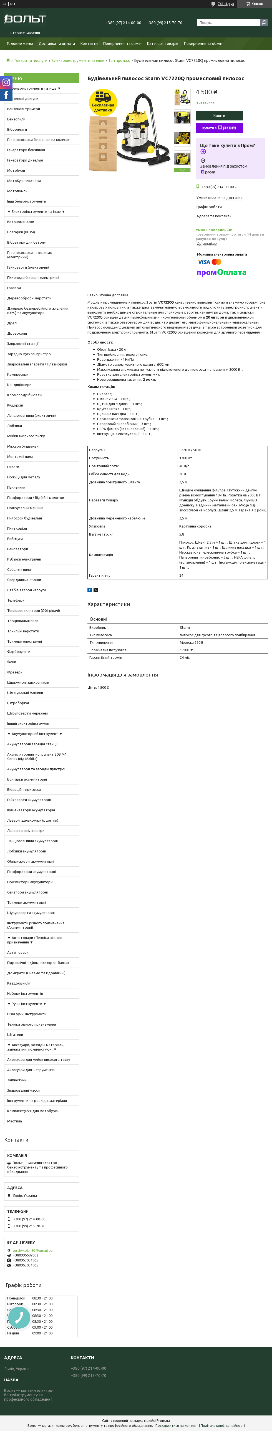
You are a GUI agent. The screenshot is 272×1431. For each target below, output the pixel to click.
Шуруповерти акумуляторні (31, 913)
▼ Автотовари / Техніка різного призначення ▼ (34, 940)
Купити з (219, 127)
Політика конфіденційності (223, 1425)
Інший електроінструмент (29, 723)
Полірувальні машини (25, 508)
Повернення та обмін (122, 43)
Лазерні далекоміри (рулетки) (32, 820)
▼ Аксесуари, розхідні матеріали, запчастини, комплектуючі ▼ (35, 1047)
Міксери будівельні (23, 446)
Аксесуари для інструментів (31, 1070)
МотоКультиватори (24, 181)
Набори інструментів (25, 993)
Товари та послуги (30, 60)
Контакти (89, 43)
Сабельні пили (19, 569)
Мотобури (16, 170)
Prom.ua (163, 1420)
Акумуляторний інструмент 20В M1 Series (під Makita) (37, 756)
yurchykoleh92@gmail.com (34, 1250)
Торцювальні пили (22, 621)
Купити (219, 115)
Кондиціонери (19, 385)
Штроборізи (18, 703)
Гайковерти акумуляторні (29, 800)
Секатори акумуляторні (27, 892)
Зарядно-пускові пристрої (29, 354)
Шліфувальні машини (25, 693)
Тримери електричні (24, 641)
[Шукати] (264, 22)
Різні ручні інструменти (26, 1014)
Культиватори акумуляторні (31, 810)
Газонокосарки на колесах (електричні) (29, 255)
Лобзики (14, 426)
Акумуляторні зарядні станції (32, 744)
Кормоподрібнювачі (24, 395)
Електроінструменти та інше (78, 60)
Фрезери (14, 672)
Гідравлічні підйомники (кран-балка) (38, 963)
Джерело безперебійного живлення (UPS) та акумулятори (37, 310)
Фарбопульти (18, 651)
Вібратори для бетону (26, 242)
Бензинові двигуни (22, 98)
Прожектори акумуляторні (30, 882)
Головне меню (20, 43)
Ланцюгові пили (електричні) (31, 415)
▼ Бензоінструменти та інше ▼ (34, 88)
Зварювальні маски (23, 1090)
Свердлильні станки (24, 580)
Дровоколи (17, 333)
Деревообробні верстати (29, 298)
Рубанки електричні (24, 559)
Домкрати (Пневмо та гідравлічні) (36, 973)
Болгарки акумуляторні (27, 779)
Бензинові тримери (23, 109)
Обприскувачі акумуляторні (30, 861)
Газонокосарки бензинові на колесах (38, 140)
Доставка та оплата (57, 43)
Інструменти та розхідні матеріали (37, 1100)
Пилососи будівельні (24, 518)
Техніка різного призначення (31, 1024)
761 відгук (226, 4)
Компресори (17, 374)
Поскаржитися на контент (176, 1425)
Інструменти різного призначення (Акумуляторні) (35, 925)
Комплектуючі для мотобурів (32, 1111)
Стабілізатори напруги (26, 590)
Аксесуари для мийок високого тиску (38, 1059)
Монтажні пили (20, 456)
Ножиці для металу (23, 477)
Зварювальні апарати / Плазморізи (37, 364)
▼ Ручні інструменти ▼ (27, 1004)
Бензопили (16, 119)
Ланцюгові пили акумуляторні (32, 841)
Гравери (14, 288)
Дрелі (12, 323)
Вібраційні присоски (24, 789)
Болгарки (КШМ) (21, 232)
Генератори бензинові (26, 150)
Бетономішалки (20, 222)
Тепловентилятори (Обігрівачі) (33, 610)
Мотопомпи (17, 191)
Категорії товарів (162, 43)
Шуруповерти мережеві (27, 713)
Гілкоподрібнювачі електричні (33, 277)
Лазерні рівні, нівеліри (25, 830)
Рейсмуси (15, 539)
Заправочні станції (23, 343)
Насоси (13, 467)
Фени (11, 662)
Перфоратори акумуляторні (31, 872)
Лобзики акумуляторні (26, 851)
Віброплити (17, 129)
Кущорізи (15, 405)
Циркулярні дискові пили (28, 682)
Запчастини (17, 1080)
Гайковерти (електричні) (28, 267)
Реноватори (17, 549)
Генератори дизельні (25, 160)
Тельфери (15, 600)
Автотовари (18, 952)
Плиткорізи (17, 528)
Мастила (14, 1121)
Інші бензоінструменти (26, 201)
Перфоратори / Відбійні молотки (35, 497)
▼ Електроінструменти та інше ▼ (36, 211)
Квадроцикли (18, 983)
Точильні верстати (23, 631)
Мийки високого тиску (26, 436)
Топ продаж (119, 60)
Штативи (15, 1034)
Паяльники (16, 487)
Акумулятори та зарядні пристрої (36, 769)
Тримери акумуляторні (26, 902)
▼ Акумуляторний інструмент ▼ (35, 734)
